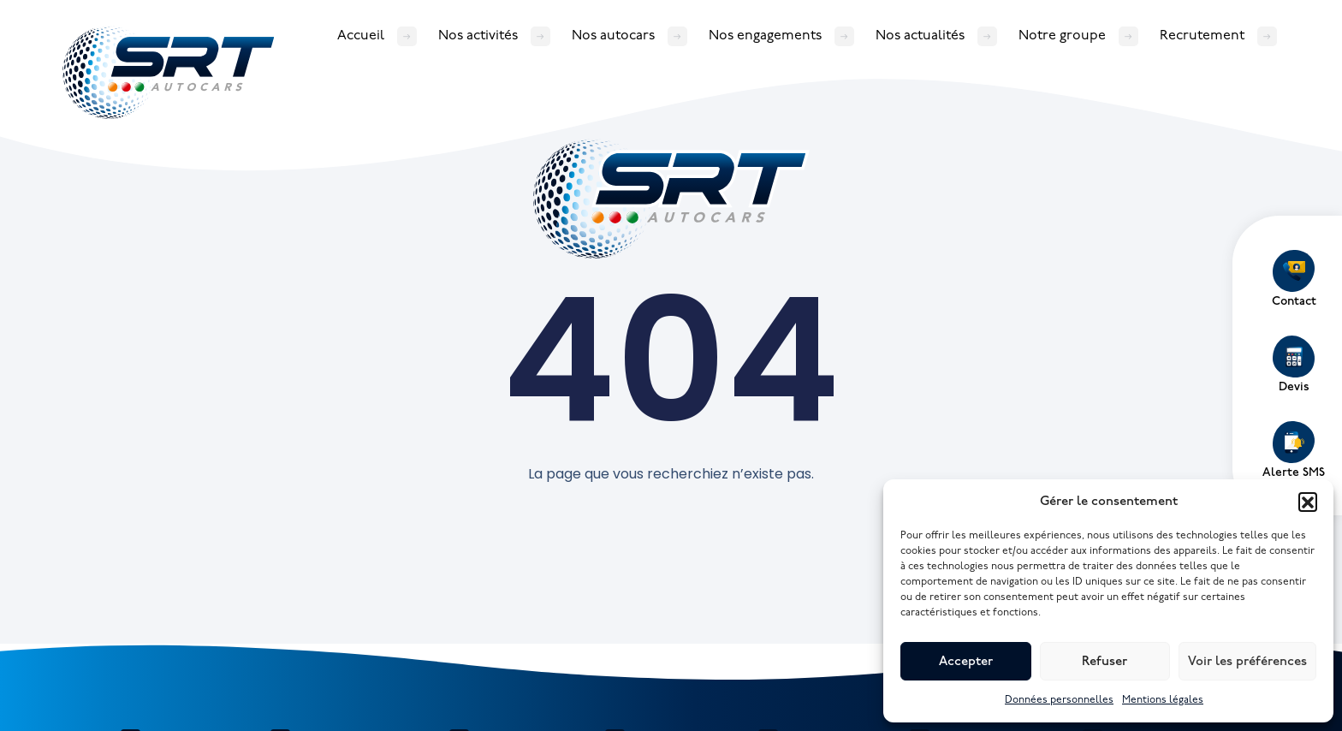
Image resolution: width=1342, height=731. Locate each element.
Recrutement (1202, 35)
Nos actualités (920, 35)
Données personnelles (1059, 699)
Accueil (360, 35)
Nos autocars (613, 35)
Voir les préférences (1247, 661)
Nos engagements (765, 35)
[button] (1307, 501)
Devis (1294, 365)
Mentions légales (1162, 699)
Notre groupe (1062, 35)
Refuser (1104, 661)
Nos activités (478, 35)
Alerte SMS (1293, 450)
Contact (1294, 279)
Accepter (966, 661)
